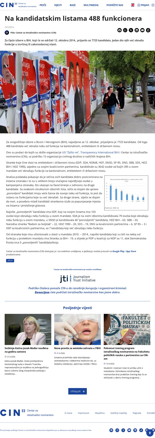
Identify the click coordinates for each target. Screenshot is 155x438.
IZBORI (10, 260)
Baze (73, 5)
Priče (43, 5)
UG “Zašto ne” (70, 152)
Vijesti (58, 5)
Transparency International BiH (99, 152)
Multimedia (91, 5)
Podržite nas (114, 5)
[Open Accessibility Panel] (150, 433)
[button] (119, 30)
